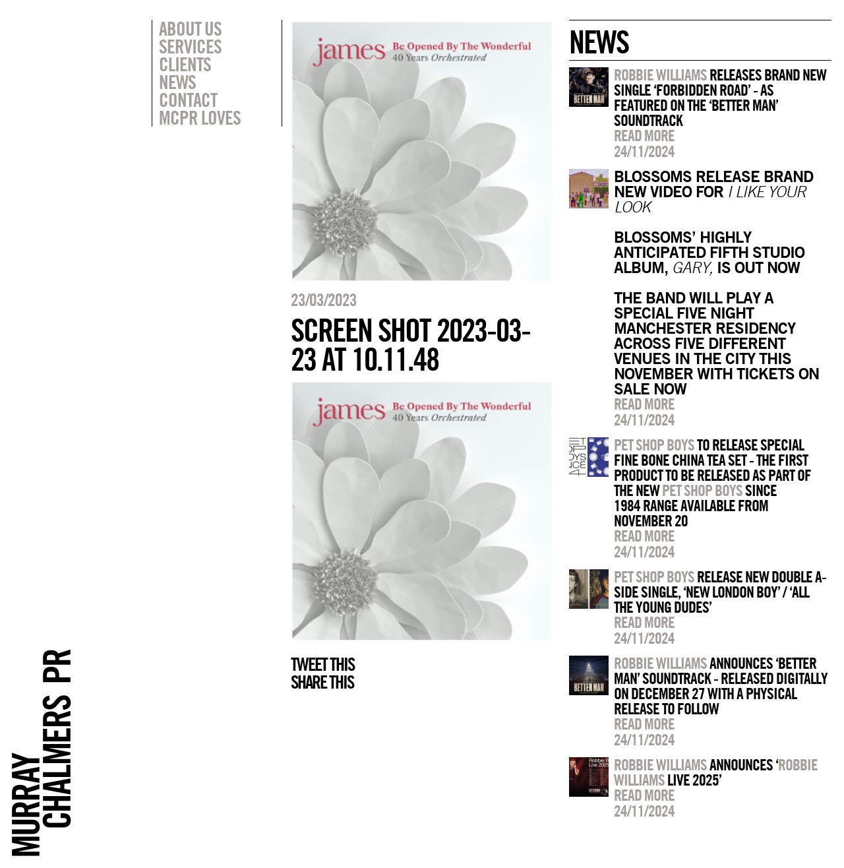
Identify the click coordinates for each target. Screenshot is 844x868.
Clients (185, 64)
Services (190, 46)
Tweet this (322, 664)
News (177, 82)
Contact (188, 99)
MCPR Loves (200, 117)
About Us (190, 28)
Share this (322, 682)
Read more (644, 135)
